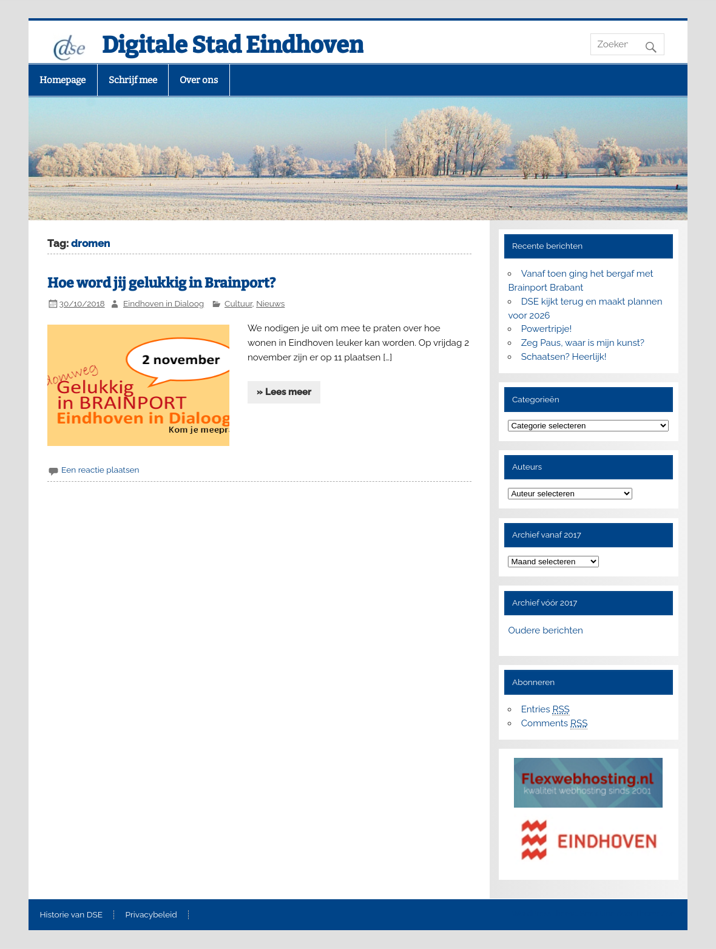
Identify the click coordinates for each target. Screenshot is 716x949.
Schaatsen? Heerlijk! (564, 356)
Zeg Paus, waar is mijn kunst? (582, 342)
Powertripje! (546, 328)
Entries (545, 709)
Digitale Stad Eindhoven (232, 45)
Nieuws (270, 303)
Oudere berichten (545, 630)
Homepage (62, 80)
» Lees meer (284, 392)
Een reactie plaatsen (100, 469)
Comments (554, 723)
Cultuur (238, 303)
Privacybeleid (151, 915)
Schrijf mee (133, 80)
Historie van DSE (71, 915)
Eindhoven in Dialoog (163, 303)
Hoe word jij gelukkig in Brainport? (161, 283)
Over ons (199, 80)
